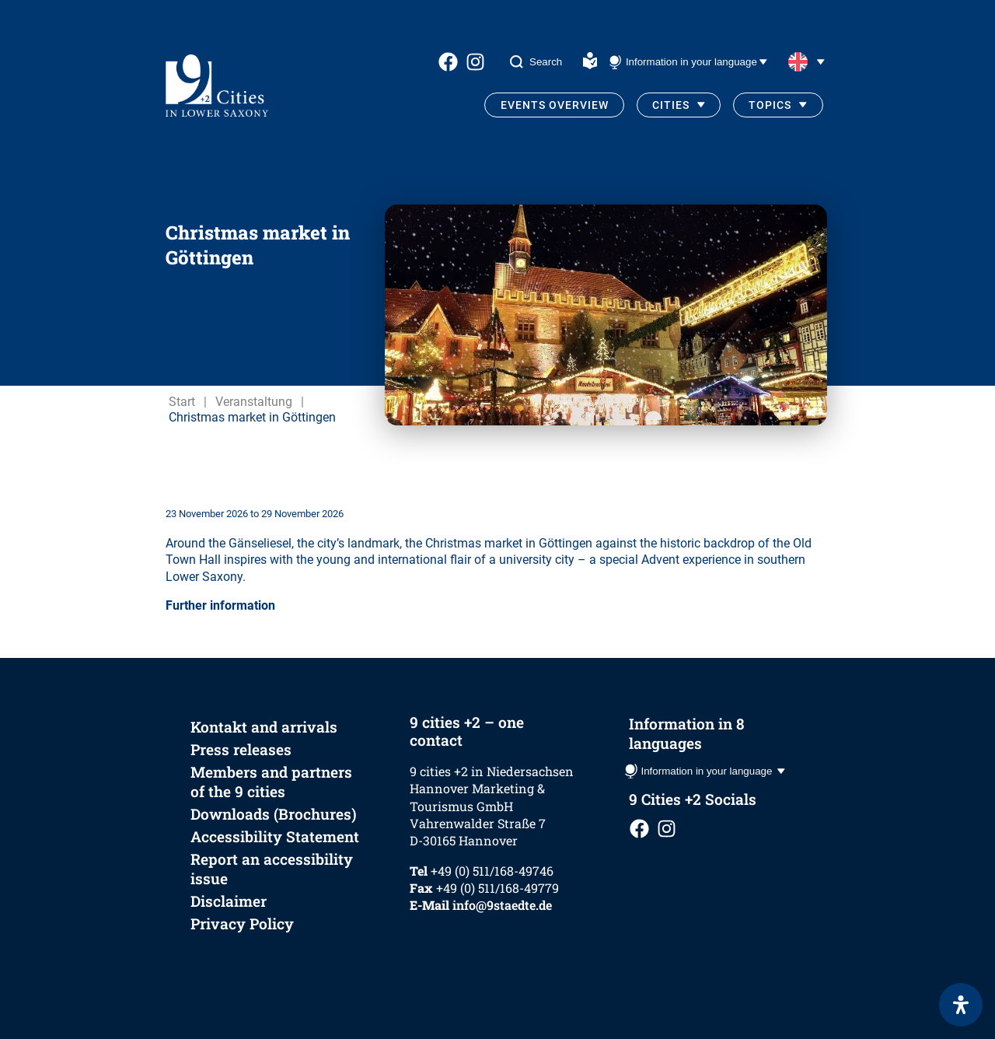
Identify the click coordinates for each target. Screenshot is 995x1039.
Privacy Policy (242, 923)
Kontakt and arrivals (263, 726)
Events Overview (555, 105)
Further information (220, 605)
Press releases (241, 749)
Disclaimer (228, 901)
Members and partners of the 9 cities (271, 781)
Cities (671, 105)
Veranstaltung (253, 401)
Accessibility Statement (274, 836)
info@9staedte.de (502, 905)
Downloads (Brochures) (273, 814)
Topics (770, 105)
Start (182, 401)
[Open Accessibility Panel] (961, 1005)
